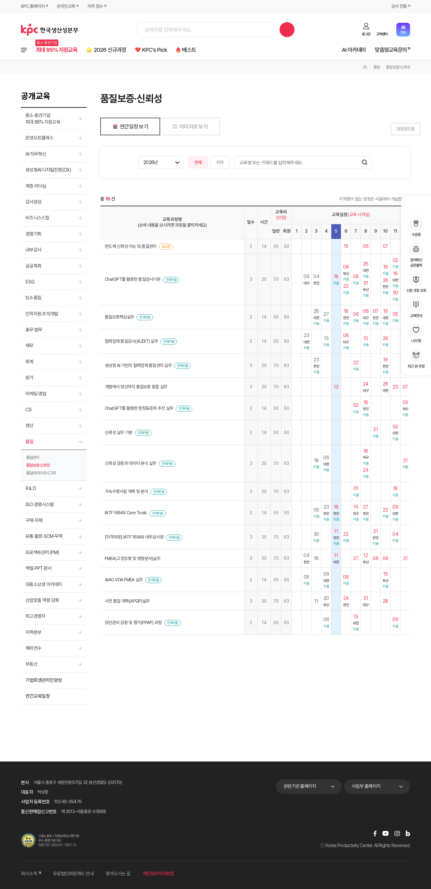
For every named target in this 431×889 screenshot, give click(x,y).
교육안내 (416, 308)
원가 (29, 377)
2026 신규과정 (110, 49)
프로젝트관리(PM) (42, 552)
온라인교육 (66, 6)
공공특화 (33, 266)
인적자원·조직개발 (41, 314)
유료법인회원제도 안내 (73, 873)
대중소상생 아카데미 (43, 584)
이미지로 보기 (189, 126)
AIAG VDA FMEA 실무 (124, 579)
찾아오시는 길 (118, 873)
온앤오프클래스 (39, 138)
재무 (29, 345)
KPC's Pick (155, 49)
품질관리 (32, 457)
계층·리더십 (35, 186)
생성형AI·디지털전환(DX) (48, 170)
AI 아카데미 (354, 49)
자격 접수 (95, 6)
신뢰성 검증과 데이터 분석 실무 (130, 463)
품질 (376, 67)
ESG (29, 282)
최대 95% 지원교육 (57, 49)
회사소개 (31, 873)
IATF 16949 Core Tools (126, 512)
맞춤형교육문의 (391, 49)
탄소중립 (33, 298)
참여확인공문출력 (416, 255)
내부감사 (33, 250)
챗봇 (403, 29)
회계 (29, 362)
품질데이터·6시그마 (41, 473)
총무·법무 (33, 330)
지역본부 (33, 632)
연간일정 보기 (129, 126)
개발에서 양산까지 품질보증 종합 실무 (136, 386)
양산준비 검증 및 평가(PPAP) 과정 (133, 622)
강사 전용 (399, 6)
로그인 (366, 34)
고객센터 (381, 34)
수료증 (416, 227)
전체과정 (24, 50)
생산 (29, 425)
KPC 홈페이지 (33, 6)
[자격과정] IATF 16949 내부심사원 (134, 537)
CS (28, 409)
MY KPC (416, 204)
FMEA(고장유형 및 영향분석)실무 (132, 558)
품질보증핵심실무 (119, 317)
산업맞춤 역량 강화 (42, 600)
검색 (287, 29)
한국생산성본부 (49, 30)
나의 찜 (416, 333)
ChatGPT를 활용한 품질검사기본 (132, 279)
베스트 (189, 49)
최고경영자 (35, 616)
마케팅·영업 (35, 394)
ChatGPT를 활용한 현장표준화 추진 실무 (139, 408)
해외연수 (33, 648)
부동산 (31, 664)
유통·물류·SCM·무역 (43, 536)
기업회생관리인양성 (43, 680)
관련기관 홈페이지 (299, 786)
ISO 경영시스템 (39, 504)
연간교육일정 (37, 696)
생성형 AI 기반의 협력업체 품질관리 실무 (138, 365)
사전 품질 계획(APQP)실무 (127, 601)
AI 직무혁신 (35, 154)
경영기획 (33, 234)
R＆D (30, 488)
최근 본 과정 (416, 358)
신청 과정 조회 (416, 283)
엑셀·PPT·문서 (38, 568)
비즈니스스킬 (37, 218)
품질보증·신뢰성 (398, 67)
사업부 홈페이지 (366, 786)
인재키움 (171, 280)
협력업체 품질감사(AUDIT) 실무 (131, 341)
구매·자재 (33, 520)
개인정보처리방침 (158, 873)
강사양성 (33, 202)
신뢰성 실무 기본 (118, 432)
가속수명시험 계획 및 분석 (126, 491)
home (365, 67)
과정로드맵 (395, 129)
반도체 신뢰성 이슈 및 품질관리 (130, 246)
